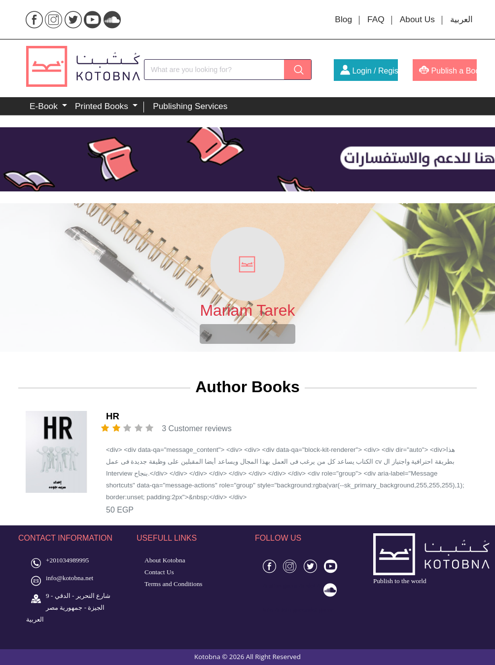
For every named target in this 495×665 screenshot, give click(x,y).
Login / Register (369, 71)
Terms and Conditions (173, 584)
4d (266, 585)
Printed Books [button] (103, 106)
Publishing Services (190, 106)
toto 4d (272, 609)
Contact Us (159, 572)
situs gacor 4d (287, 585)
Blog (343, 19)
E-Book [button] (45, 106)
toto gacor (294, 609)
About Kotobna (164, 560)
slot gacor (320, 609)
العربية (461, 19)
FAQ (376, 19)
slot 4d (314, 585)
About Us (417, 19)
